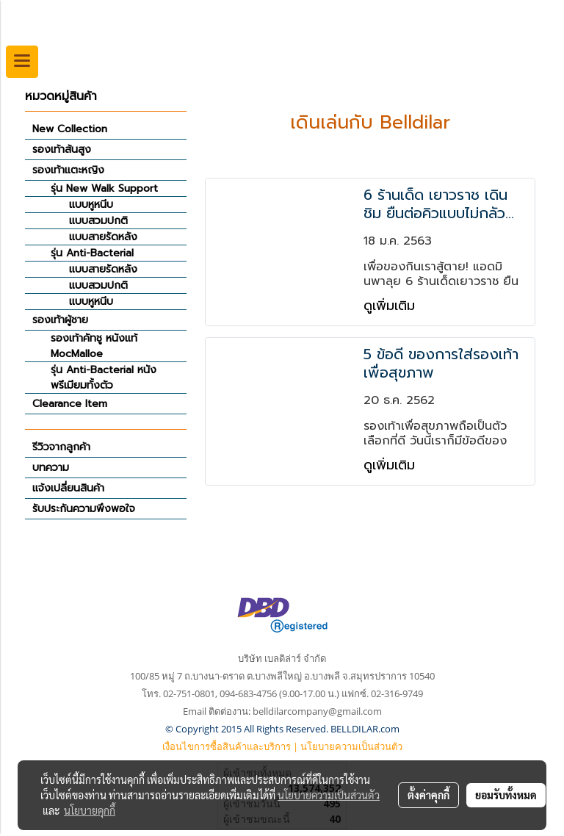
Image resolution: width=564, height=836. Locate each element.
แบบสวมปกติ (98, 220)
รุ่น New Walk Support (104, 188)
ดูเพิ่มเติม (392, 305)
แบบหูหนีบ (91, 204)
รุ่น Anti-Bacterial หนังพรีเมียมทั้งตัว (103, 377)
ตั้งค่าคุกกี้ (428, 794)
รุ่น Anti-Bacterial (92, 253)
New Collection (69, 129)
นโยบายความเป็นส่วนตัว (351, 746)
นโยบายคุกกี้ (89, 810)
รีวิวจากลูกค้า (61, 447)
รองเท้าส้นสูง (61, 149)
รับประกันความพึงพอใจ (83, 508)
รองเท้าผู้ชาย (60, 320)
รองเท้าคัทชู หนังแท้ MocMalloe (94, 346)
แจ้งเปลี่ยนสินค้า (68, 488)
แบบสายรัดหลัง (103, 237)
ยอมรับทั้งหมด (506, 794)
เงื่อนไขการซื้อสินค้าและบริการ (226, 746)
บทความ (50, 467)
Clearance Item (69, 403)
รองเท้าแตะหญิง (68, 170)
